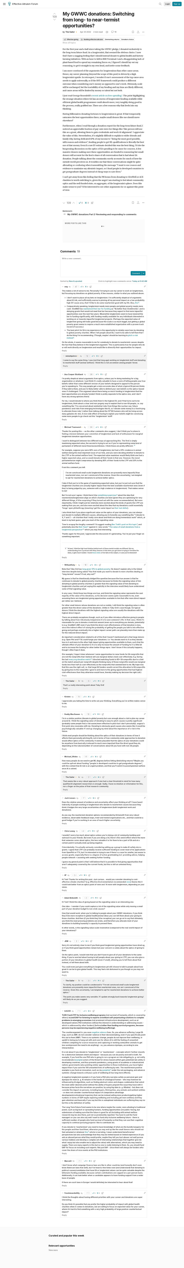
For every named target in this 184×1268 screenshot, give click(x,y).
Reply (64, 351)
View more (53, 1253)
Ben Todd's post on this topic (124, 524)
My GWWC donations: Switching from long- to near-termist (98, 19)
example (78, 1060)
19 (113, 32)
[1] (134, 445)
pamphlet (106, 1070)
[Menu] (4, 4)
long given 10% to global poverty (96, 569)
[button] (80, 202)
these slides (96, 553)
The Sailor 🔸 (71, 32)
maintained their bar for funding (97, 309)
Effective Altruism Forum (23, 4)
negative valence (99, 1032)
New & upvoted (75, 281)
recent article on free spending (107, 96)
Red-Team (83, 527)
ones (128, 882)
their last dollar (121, 508)
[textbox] (103, 263)
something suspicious (107, 495)
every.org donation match (80, 659)
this (136, 303)
